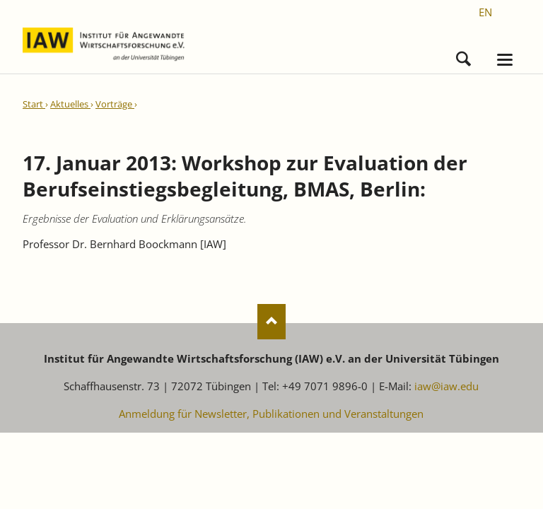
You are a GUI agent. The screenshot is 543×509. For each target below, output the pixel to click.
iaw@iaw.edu (446, 386)
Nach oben (271, 321)
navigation (504, 60)
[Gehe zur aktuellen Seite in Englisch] (485, 12)
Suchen (463, 55)
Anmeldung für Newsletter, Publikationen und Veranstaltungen (271, 413)
